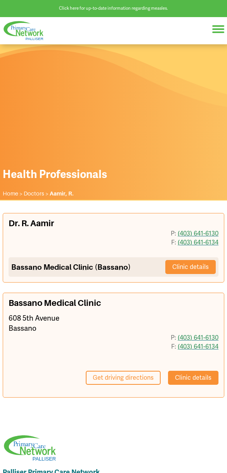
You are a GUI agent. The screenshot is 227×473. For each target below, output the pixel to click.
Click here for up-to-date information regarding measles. (113, 8)
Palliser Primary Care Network (27, 30)
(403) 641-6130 (198, 233)
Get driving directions (123, 378)
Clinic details (190, 267)
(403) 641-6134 (198, 242)
